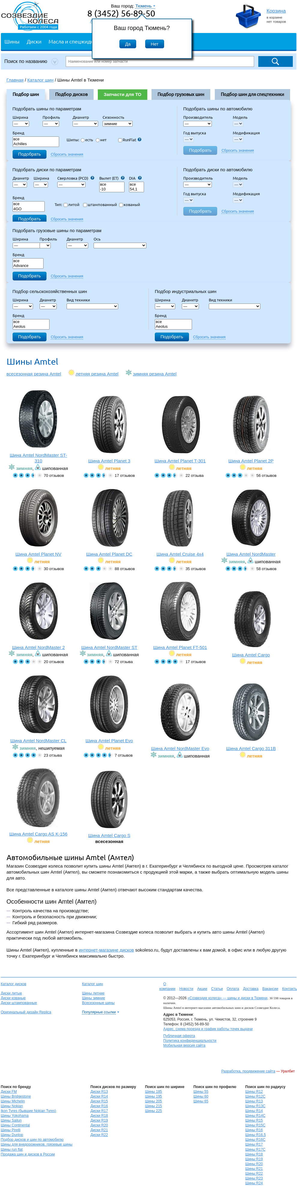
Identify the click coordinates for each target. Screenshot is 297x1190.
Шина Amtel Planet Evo (109, 708)
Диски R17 (99, 1111)
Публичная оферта (179, 1036)
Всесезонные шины (98, 1003)
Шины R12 (254, 1092)
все (36, 139)
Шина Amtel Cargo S (109, 803)
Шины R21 (254, 1169)
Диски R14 (99, 1096)
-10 (112, 189)
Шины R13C (255, 1106)
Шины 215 (153, 1106)
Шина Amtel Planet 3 (109, 429)
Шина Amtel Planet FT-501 (180, 615)
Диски (34, 41)
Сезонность (113, 117)
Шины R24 (254, 1183)
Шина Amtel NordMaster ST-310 (38, 426)
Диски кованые (13, 998)
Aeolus (31, 326)
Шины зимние (93, 998)
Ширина (20, 117)
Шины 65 (201, 1101)
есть (87, 139)
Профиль (53, 117)
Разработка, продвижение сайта (248, 1071)
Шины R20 (254, 1164)
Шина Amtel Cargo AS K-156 (38, 802)
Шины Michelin (13, 1101)
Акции (202, 989)
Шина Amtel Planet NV (38, 522)
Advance (28, 265)
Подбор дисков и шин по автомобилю (32, 1140)
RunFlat (129, 139)
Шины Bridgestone (16, 1096)
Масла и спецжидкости (76, 41)
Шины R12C (255, 1096)
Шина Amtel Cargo (251, 623)
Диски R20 (99, 1125)
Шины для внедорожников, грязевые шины (37, 1144)
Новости (186, 989)
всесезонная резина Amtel (34, 373)
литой (72, 204)
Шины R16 (254, 1130)
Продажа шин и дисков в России (28, 1154)
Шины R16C (255, 1140)
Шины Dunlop (12, 1135)
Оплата (233, 989)
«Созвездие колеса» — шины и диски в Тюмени (227, 998)
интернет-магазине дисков (106, 949)
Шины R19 (254, 1159)
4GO (29, 209)
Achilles (36, 144)
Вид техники (80, 300)
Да (128, 43)
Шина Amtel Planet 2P (251, 429)
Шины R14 (254, 1111)
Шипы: (73, 139)
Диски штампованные (19, 1003)
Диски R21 (99, 1130)
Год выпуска (194, 132)
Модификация (246, 132)
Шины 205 (153, 1101)
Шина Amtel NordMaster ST (109, 615)
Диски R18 (99, 1116)
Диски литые (11, 993)
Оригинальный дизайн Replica (26, 1012)
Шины (12, 41)
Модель (240, 117)
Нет (155, 43)
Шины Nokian (12, 1106)
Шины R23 (254, 1178)
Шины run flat (12, 1149)
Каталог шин (92, 984)
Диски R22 (99, 1135)
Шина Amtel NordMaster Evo (180, 716)
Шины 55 (201, 1092)
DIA (135, 178)
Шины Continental (15, 1125)
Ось (99, 239)
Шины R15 (254, 1120)
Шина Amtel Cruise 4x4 (180, 522)
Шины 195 (153, 1096)
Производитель (198, 117)
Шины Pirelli (11, 1130)
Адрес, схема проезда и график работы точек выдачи (208, 1029)
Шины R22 (254, 1173)
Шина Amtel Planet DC (109, 522)
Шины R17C (255, 1149)
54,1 (136, 189)
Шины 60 (201, 1096)
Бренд (18, 132)
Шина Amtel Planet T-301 (180, 429)
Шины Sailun (11, 1120)
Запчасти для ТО (122, 94)
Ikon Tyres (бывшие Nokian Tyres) (28, 1111)
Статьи (217, 989)
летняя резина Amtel (97, 373)
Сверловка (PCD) (75, 178)
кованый (129, 204)
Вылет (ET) (111, 178)
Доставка (251, 989)
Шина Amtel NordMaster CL (38, 708)
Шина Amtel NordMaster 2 (38, 615)
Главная (15, 79)
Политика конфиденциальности (189, 1041)
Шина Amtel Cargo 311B (251, 716)
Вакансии (270, 989)
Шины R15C (255, 1125)
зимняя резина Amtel (154, 373)
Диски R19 (99, 1120)
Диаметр (83, 117)
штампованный (100, 204)
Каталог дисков (13, 984)
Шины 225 (153, 1111)
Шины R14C (255, 1116)
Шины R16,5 (255, 1135)
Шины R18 (254, 1154)
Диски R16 (99, 1106)
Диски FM (9, 1092)
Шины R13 (254, 1101)
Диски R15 (99, 1101)
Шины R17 (254, 1144)
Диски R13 (99, 1092)
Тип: (58, 204)
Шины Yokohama (15, 1116)
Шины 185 (153, 1092)
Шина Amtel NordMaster (251, 522)
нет (101, 139)
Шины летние (93, 993)
